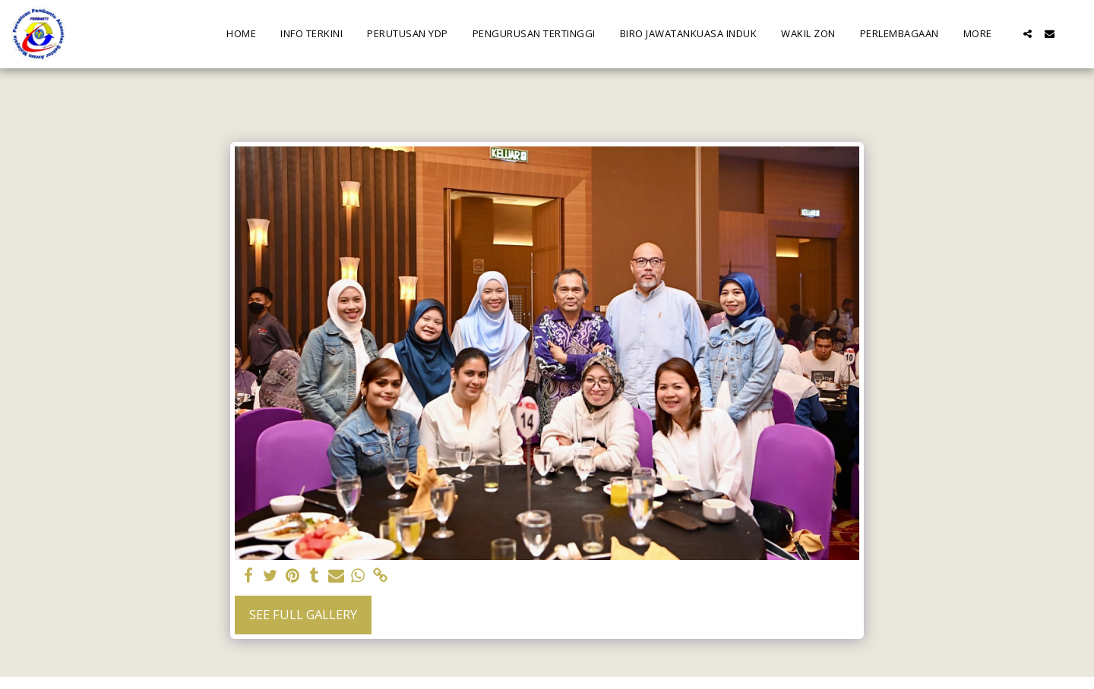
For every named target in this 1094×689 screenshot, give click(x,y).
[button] (1027, 34)
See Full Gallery (303, 614)
